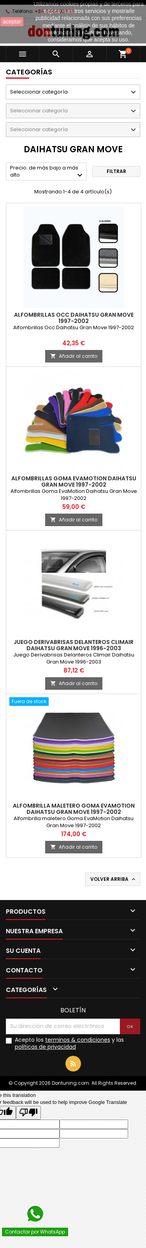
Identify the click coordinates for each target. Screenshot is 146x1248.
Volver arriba (113, 879)
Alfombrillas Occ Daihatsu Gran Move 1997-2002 (74, 318)
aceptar (12, 21)
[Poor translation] (28, 1113)
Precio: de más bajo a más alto (47, 172)
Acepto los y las (69, 1043)
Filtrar (116, 171)
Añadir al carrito (73, 356)
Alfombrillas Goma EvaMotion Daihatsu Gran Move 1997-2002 (73, 481)
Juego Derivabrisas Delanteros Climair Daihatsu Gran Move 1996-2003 (74, 645)
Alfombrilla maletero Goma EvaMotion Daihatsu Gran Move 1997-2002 (74, 809)
